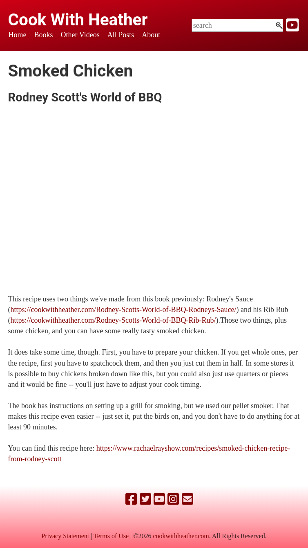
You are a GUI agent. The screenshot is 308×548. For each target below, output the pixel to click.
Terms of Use (111, 535)
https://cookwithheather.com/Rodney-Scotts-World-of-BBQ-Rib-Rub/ (113, 320)
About (151, 35)
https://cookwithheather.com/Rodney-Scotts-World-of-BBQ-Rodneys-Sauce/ (124, 309)
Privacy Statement (65, 535)
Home (18, 35)
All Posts (120, 35)
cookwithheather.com (181, 535)
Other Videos (80, 35)
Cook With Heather (78, 19)
